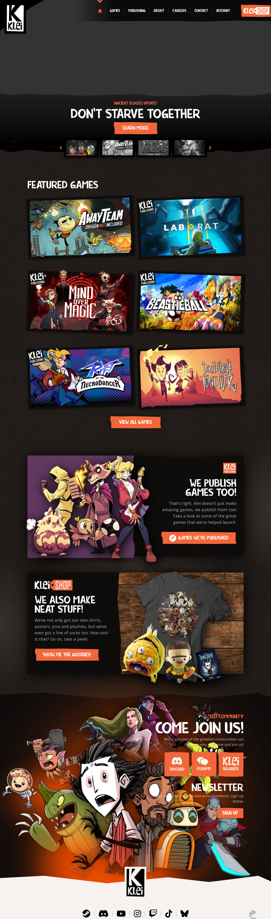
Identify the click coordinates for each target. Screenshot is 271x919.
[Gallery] (135, 76)
